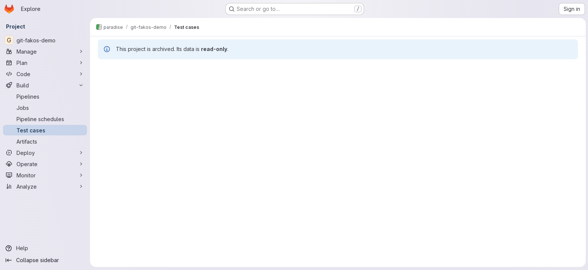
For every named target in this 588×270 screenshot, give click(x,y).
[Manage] (45, 51)
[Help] (45, 248)
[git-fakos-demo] (45, 40)
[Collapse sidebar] (45, 260)
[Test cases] (45, 130)
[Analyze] (45, 186)
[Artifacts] (45, 141)
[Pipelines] (45, 96)
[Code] (45, 74)
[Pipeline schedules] (45, 119)
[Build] (45, 85)
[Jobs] (45, 107)
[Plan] (45, 62)
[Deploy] (45, 152)
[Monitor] (45, 175)
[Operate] (45, 164)
